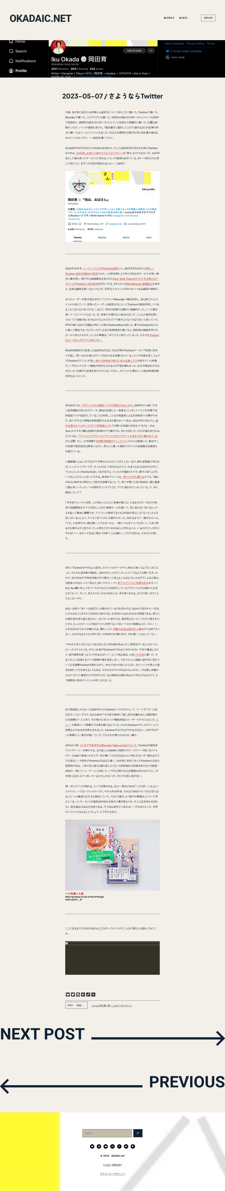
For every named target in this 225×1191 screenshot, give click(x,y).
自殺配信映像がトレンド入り (111, 441)
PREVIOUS (178, 1085)
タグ (101, 928)
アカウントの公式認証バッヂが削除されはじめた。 (107, 405)
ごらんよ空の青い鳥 (100, 1005)
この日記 (139, 654)
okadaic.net (46, 18)
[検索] (137, 1133)
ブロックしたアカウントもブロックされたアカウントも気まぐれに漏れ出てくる (118, 436)
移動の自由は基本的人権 (127, 629)
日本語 (107, 1165)
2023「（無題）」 (76, 1005)
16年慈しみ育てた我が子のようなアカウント (99, 153)
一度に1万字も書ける (132, 477)
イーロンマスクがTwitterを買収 (100, 268)
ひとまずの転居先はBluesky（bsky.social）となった (108, 745)
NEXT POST (52, 1037)
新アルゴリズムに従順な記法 (133, 583)
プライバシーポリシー (112, 1173)
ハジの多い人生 (74, 893)
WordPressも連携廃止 (139, 284)
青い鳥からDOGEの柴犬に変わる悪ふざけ (113, 360)
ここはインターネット (121, 1005)
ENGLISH (208, 18)
